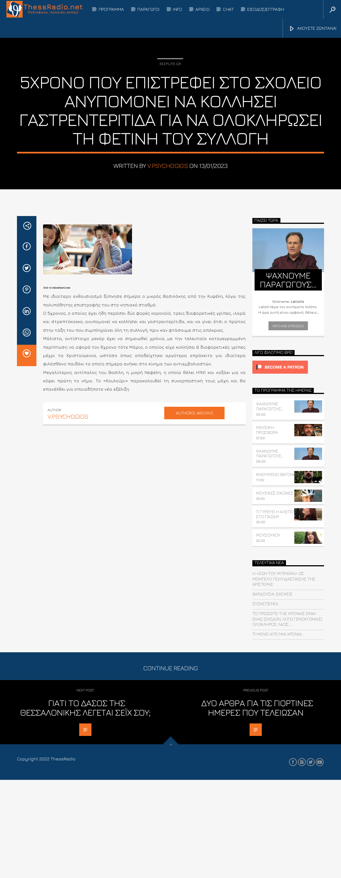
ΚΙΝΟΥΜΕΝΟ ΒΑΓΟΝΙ (275, 572)
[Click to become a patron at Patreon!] (288, 465)
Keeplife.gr (170, 113)
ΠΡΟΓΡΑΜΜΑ (111, 9)
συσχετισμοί (265, 702)
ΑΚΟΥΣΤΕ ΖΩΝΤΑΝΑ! (313, 29)
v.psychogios (167, 215)
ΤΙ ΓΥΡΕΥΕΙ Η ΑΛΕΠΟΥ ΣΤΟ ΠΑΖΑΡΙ (276, 612)
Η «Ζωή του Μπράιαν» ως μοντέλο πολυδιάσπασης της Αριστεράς (283, 677)
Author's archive (194, 511)
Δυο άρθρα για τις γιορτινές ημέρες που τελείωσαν (257, 806)
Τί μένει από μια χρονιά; (277, 732)
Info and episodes (288, 424)
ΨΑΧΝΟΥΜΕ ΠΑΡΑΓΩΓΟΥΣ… (270, 505)
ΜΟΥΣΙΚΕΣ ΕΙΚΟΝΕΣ (274, 591)
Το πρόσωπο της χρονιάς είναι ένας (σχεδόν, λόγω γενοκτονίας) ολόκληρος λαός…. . (287, 717)
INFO (177, 9)
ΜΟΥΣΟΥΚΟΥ (268, 633)
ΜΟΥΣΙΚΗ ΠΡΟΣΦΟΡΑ (267, 528)
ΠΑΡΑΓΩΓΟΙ (148, 9)
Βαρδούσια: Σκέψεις (272, 692)
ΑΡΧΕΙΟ (202, 9)
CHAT (228, 9)
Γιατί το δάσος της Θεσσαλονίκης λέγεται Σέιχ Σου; (85, 806)
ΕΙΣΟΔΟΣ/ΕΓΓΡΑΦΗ (265, 9)
